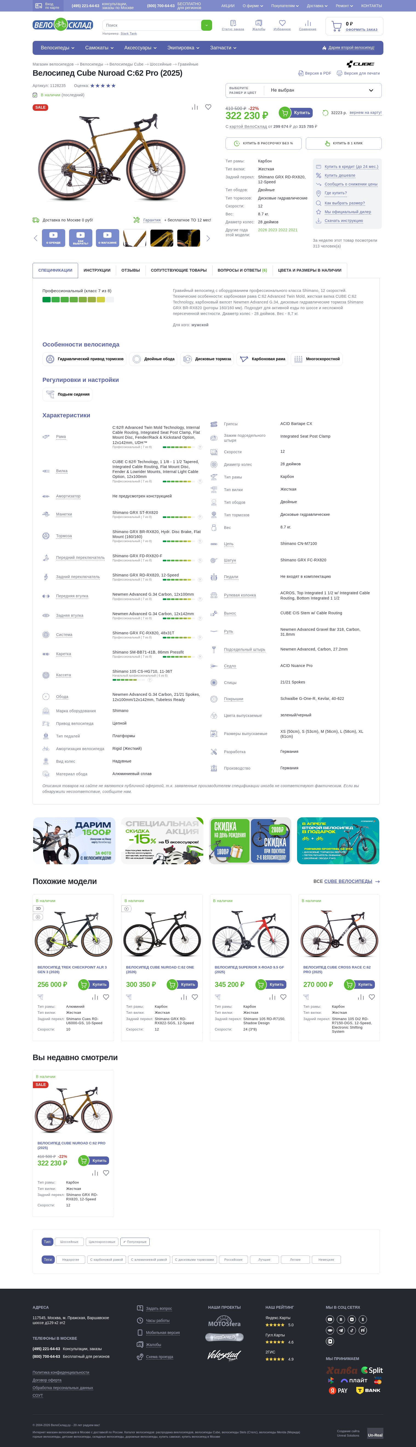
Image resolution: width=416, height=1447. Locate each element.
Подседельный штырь (245, 649)
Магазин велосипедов (53, 64)
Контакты (371, 6)
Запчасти (220, 47)
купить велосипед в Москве (201, 1436)
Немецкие (326, 1259)
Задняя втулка (69, 615)
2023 (272, 230)
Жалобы (259, 25)
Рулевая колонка (240, 595)
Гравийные (188, 64)
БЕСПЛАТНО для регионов (174, 6)
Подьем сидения (68, 394)
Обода (62, 696)
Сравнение (308, 25)
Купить (302, 112)
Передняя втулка (72, 596)
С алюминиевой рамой (149, 1259)
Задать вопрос (159, 1308)
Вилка (62, 471)
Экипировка (181, 47)
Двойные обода (154, 359)
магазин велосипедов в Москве (68, 1432)
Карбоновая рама (262, 359)
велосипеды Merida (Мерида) (279, 1432)
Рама (61, 436)
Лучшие (264, 1259)
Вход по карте (47, 5)
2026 (262, 230)
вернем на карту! (366, 112)
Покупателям (283, 6)
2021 (293, 230)
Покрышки (233, 699)
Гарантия (152, 220)
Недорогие (70, 1259)
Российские (233, 1259)
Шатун (230, 560)
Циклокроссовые (102, 1241)
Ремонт (342, 6)
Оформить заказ (362, 29)
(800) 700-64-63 (46, 1356)
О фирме (251, 6)
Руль (228, 631)
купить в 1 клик (348, 143)
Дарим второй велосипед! (352, 47)
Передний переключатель (80, 557)
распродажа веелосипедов (174, 1432)
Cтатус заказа (233, 25)
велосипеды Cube (207, 1432)
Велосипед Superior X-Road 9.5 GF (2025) (249, 969)
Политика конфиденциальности (61, 1372)
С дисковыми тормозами (194, 1259)
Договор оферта (47, 1380)
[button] (35, 238)
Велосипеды (55, 47)
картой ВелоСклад (248, 126)
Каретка (63, 654)
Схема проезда (159, 1357)
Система (64, 634)
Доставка (315, 6)
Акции (228, 6)
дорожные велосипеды (142, 1436)
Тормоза (64, 536)
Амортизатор (68, 496)
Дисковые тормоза (207, 359)
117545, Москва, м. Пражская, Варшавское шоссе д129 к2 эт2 (71, 1320)
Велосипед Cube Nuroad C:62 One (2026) (160, 969)
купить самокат (169, 1436)
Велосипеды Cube (127, 64)
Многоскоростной (317, 359)
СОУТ (38, 1395)
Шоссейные (161, 64)
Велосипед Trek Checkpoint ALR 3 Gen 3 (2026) (72, 969)
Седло (230, 666)
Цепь (229, 544)
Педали (231, 577)
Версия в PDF (314, 73)
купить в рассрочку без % (268, 143)
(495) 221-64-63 (46, 1349)
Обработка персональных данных (63, 1388)
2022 (282, 230)
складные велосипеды (108, 1436)
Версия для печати (358, 73)
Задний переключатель (78, 577)
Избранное (282, 25)
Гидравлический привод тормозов (85, 359)
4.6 (280, 1342)
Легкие (295, 1259)
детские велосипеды (76, 1436)
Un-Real (375, 1435)
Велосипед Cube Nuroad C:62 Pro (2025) (72, 1145)
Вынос (230, 613)
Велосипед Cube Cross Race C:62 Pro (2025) (337, 969)
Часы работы (158, 1320)
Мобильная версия (163, 1332)
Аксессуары (138, 47)
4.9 (280, 1359)
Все (344, 882)
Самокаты (97, 47)
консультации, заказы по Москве (103, 6)
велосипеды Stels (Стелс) (239, 1432)
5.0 (280, 1325)
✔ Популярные (135, 1241)
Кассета (63, 675)
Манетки (64, 514)
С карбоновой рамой (106, 1259)
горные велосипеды (46, 1436)
